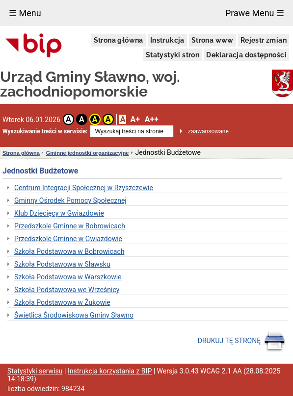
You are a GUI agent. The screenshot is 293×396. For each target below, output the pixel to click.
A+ (134, 119)
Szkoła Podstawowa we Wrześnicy (66, 290)
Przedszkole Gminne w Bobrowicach (69, 226)
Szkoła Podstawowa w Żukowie (62, 302)
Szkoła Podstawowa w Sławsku (62, 264)
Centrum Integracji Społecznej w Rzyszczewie (83, 188)
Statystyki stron (172, 55)
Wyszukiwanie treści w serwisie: (44, 131)
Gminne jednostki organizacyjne (87, 153)
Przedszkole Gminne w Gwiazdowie (68, 239)
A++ (152, 119)
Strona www (212, 40)
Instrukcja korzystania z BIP (110, 371)
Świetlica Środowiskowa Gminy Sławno (73, 315)
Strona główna (118, 40)
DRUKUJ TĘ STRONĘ (242, 341)
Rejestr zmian (263, 40)
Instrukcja (167, 40)
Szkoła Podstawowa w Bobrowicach (69, 251)
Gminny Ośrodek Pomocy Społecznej (70, 200)
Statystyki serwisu (35, 371)
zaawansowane (208, 131)
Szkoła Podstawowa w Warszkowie (68, 277)
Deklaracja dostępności (246, 55)
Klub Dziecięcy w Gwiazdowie (59, 213)
